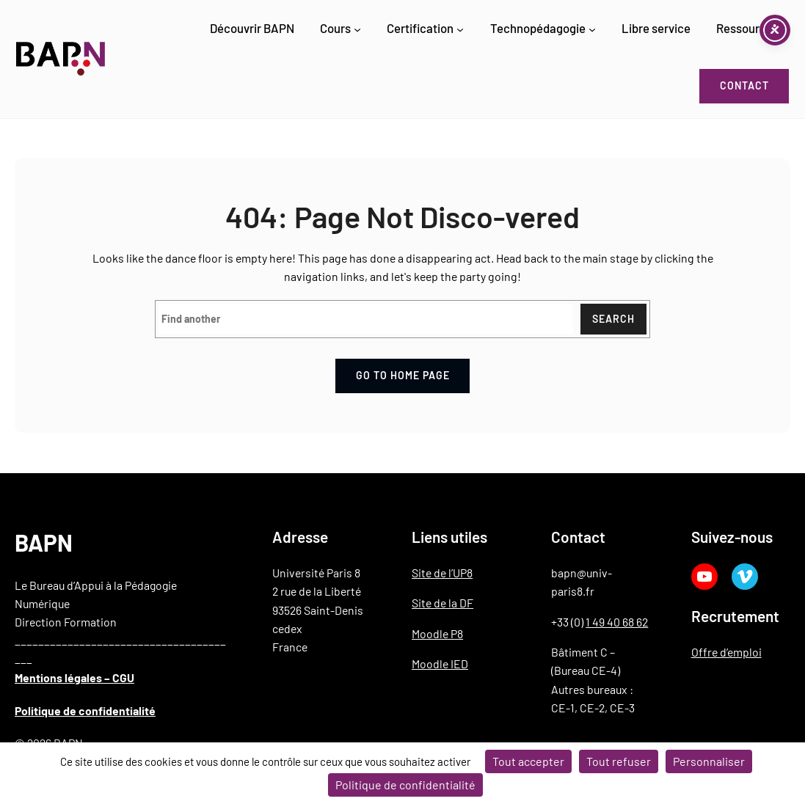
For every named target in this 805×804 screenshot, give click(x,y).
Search (613, 319)
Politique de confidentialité (85, 710)
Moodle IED (440, 663)
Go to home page (403, 375)
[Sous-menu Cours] (357, 29)
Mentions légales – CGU (74, 677)
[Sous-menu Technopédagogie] (592, 29)
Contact (744, 85)
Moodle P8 (437, 633)
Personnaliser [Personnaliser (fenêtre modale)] (709, 761)
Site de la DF (442, 603)
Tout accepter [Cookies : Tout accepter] (528, 761)
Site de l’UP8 (442, 573)
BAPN (44, 542)
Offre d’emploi (726, 652)
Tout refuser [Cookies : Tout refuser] (618, 761)
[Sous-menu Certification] (460, 29)
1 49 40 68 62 (617, 622)
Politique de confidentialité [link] (405, 785)
